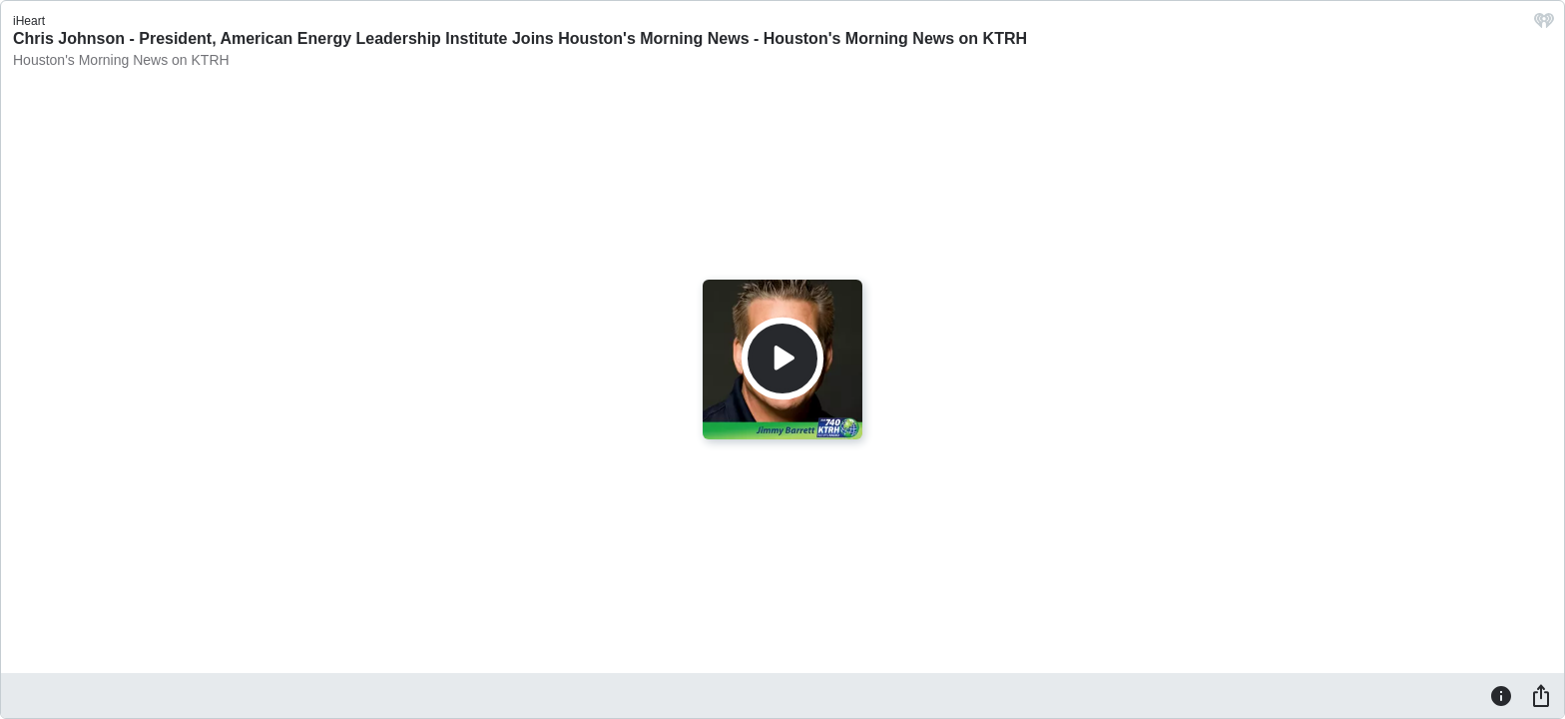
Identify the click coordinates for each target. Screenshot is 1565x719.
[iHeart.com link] (1544, 25)
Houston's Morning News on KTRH (121, 60)
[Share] (1541, 695)
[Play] (782, 358)
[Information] (1501, 695)
